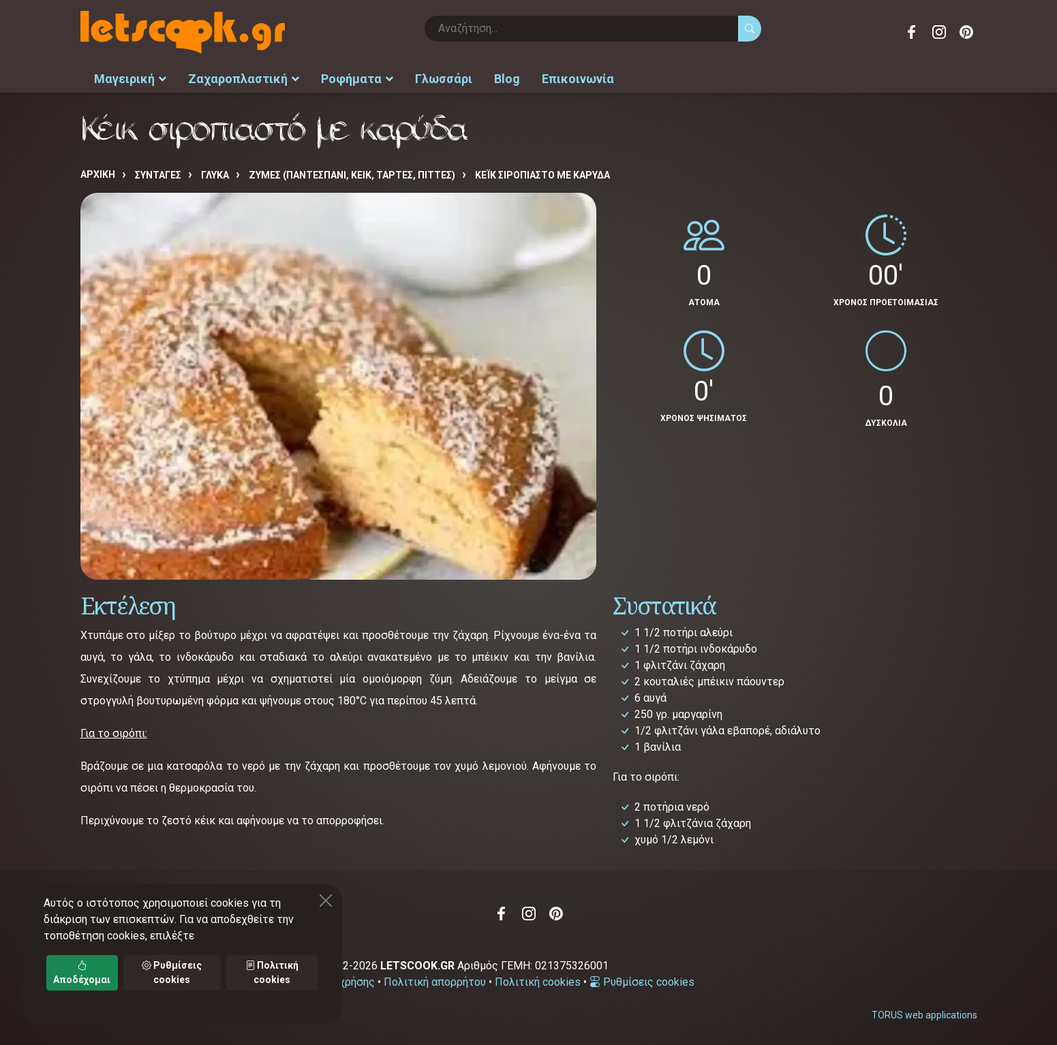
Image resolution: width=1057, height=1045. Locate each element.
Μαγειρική (130, 79)
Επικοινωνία (578, 79)
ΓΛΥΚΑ (215, 175)
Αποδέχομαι (81, 972)
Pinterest (966, 32)
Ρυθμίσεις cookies (641, 982)
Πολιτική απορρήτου (435, 982)
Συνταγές (158, 175)
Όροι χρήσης (344, 982)
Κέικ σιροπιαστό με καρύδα (542, 175)
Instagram (939, 32)
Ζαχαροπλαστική (243, 79)
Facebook (912, 32)
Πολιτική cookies (538, 982)
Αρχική (97, 174)
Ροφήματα (357, 79)
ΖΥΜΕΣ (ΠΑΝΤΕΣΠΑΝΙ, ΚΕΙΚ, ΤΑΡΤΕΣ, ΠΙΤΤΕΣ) (352, 175)
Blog (507, 79)
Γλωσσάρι (443, 79)
